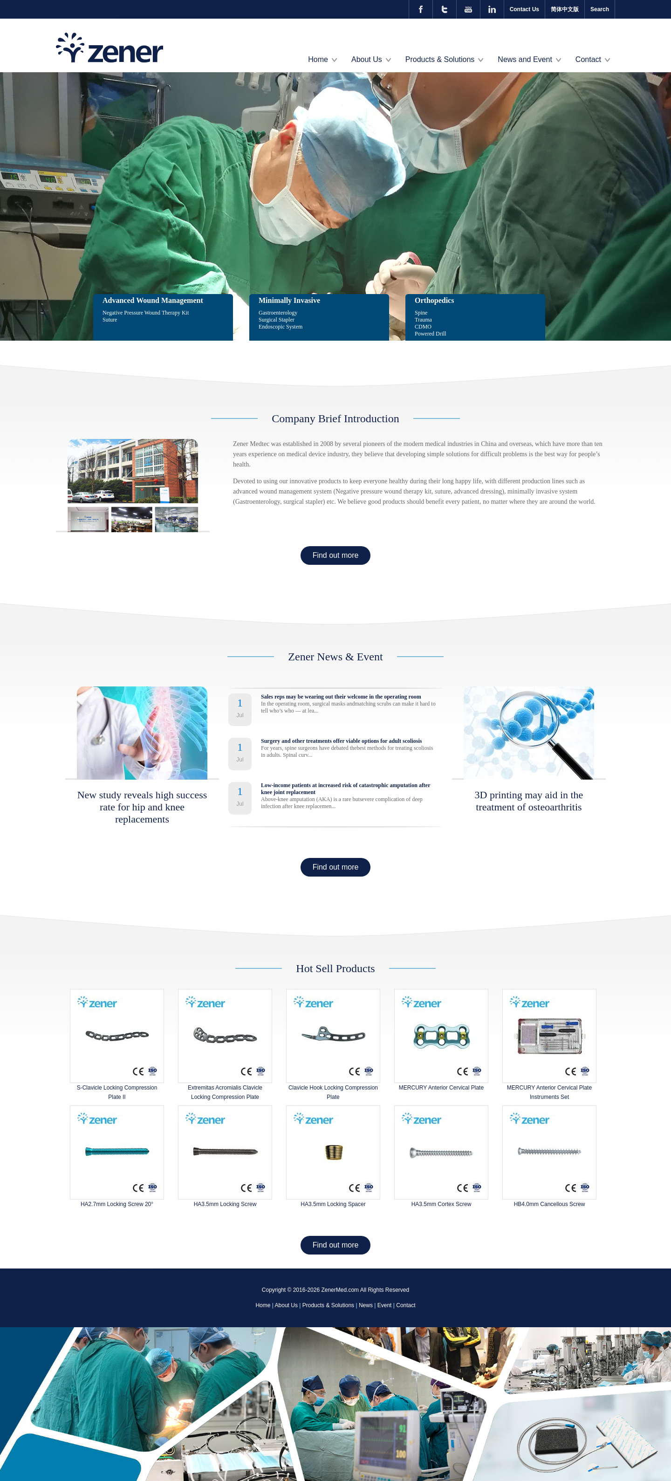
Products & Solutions (440, 59)
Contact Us (524, 9)
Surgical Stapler (276, 319)
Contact (588, 59)
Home (318, 59)
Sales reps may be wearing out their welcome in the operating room (341, 696)
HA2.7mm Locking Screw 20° (117, 1204)
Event (384, 1305)
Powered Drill (430, 333)
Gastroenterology (278, 312)
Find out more (336, 555)
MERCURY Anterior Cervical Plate (441, 1087)
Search (599, 9)
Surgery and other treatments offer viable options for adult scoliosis (341, 741)
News (366, 1305)
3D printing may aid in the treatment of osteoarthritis (529, 801)
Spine (421, 312)
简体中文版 (565, 9)
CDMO (423, 326)
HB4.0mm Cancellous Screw (549, 1204)
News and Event (525, 59)
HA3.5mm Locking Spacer (333, 1204)
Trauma (423, 319)
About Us (366, 59)
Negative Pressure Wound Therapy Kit (146, 312)
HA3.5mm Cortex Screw (441, 1204)
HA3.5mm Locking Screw (225, 1204)
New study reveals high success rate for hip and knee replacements (142, 807)
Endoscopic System (280, 326)
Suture (110, 319)
